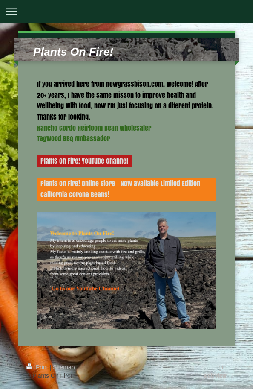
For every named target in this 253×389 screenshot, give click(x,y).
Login (219, 367)
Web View (215, 375)
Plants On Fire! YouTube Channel (84, 161)
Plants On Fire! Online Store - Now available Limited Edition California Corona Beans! (120, 188)
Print (38, 367)
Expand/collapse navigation (126, 11)
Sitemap (64, 367)
